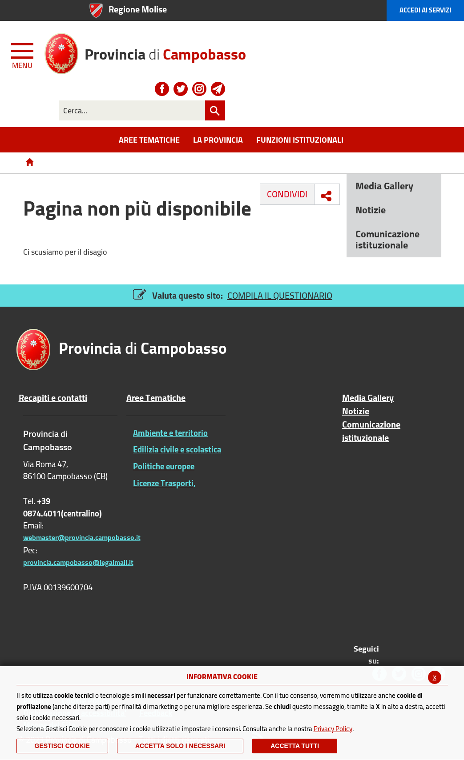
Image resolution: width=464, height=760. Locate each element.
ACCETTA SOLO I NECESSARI (180, 745)
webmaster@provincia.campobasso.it (82, 537)
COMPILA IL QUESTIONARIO (279, 295)
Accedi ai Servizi (425, 10)
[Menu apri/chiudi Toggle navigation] (23, 54)
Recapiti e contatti (53, 397)
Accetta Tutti (294, 745)
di (165, 51)
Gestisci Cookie (62, 745)
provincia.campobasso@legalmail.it (78, 562)
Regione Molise (138, 9)
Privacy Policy (333, 728)
